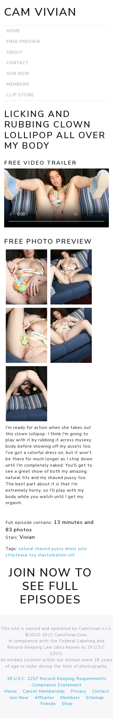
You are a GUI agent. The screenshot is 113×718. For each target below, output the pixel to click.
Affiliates (44, 697)
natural (26, 548)
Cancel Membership (44, 691)
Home (13, 31)
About (14, 52)
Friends (48, 703)
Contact (17, 63)
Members (17, 84)
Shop (67, 703)
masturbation (52, 555)
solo (82, 548)
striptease (17, 555)
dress (71, 548)
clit (71, 555)
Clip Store (20, 95)
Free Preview (23, 41)
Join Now (17, 73)
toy (33, 555)
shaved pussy (49, 548)
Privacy (78, 691)
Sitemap (95, 697)
